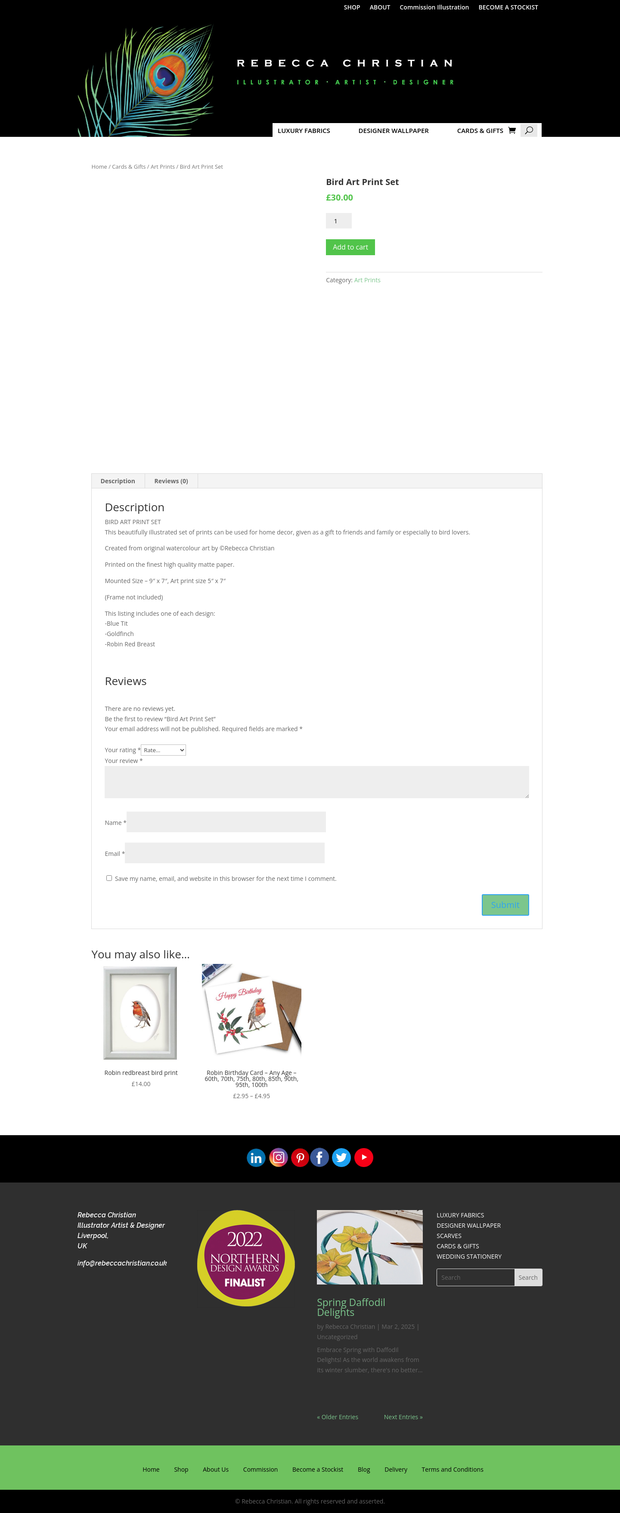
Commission (260, 1469)
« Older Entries (337, 1417)
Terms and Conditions (453, 1469)
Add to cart (350, 247)
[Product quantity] (339, 220)
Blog (364, 1469)
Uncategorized (337, 1337)
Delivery (395, 1469)
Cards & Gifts (129, 166)
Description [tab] (117, 481)
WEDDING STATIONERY (469, 1256)
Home (99, 166)
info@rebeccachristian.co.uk (122, 1263)
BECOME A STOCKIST (509, 7)
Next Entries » (403, 1417)
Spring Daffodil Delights (351, 1307)
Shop (181, 1469)
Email (115, 853)
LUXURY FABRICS (304, 130)
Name (116, 822)
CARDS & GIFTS (480, 130)
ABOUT (380, 7)
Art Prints (163, 166)
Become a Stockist (317, 1469)
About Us (216, 1469)
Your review (124, 760)
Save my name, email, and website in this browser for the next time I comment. (226, 878)
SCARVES (449, 1236)
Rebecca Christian (350, 1326)
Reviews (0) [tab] (171, 481)
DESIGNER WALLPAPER (394, 130)
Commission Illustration (434, 7)
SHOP (352, 7)
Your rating (123, 750)
